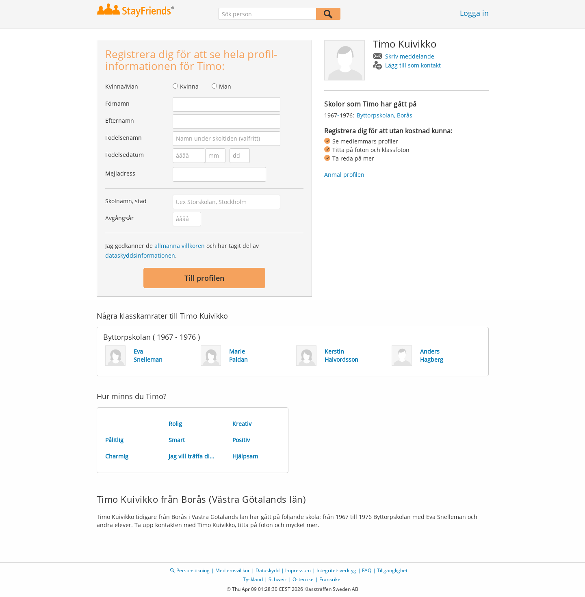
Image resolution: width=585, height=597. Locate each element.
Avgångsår (119, 218)
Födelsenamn (123, 137)
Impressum (298, 570)
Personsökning (193, 570)
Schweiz (278, 579)
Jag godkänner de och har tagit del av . (182, 250)
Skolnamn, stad (126, 201)
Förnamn (117, 103)
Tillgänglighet (392, 570)
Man (225, 86)
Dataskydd (268, 570)
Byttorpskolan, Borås (384, 115)
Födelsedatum (124, 154)
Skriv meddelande (409, 56)
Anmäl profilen (344, 174)
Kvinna (189, 86)
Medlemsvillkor (232, 570)
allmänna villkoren (179, 246)
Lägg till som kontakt (413, 65)
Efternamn (119, 120)
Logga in (474, 13)
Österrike (303, 579)
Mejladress (120, 173)
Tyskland (253, 579)
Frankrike (329, 579)
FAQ (366, 570)
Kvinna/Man (121, 86)
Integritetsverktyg (336, 570)
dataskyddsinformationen (140, 255)
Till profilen (204, 278)
